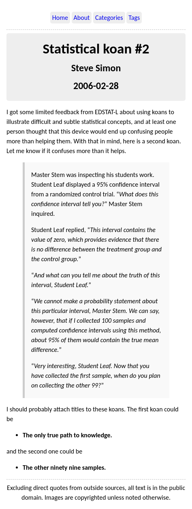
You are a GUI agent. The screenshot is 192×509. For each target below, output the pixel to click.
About (82, 17)
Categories (109, 17)
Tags (134, 17)
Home (60, 17)
